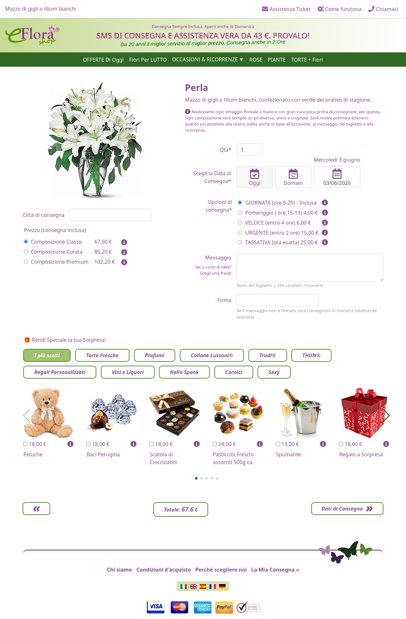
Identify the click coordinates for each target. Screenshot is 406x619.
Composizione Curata (53, 251)
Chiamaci (383, 9)
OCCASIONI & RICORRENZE (205, 59)
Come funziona (339, 9)
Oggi (254, 177)
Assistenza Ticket (286, 9)
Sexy (273, 372)
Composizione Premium (56, 261)
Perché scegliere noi (221, 569)
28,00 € (224, 444)
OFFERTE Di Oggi (103, 59)
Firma (224, 300)
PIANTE (276, 59)
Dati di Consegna (341, 508)
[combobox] (111, 215)
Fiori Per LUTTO (148, 59)
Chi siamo (119, 569)
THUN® (311, 355)
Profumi (154, 355)
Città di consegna (43, 214)
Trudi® (267, 355)
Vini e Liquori (128, 372)
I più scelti (47, 355)
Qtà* (225, 149)
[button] (196, 478)
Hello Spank (184, 372)
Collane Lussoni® (212, 355)
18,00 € (34, 444)
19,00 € (287, 444)
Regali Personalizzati (59, 372)
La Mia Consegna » (275, 569)
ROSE (255, 59)
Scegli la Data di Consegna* (212, 177)
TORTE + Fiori (307, 59)
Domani (293, 177)
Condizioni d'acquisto (163, 569)
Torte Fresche (102, 355)
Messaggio (208, 265)
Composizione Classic (53, 241)
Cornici (233, 372)
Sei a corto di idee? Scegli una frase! (213, 270)
